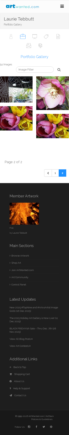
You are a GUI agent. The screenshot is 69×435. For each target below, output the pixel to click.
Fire (11, 228)
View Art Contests (20, 346)
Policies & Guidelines (41, 419)
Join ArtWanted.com (22, 270)
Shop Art (16, 262)
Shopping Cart (20, 374)
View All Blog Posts (21, 339)
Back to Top (18, 367)
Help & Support (20, 388)
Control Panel (18, 284)
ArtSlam (50, 416)
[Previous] (48, 173)
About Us (17, 381)
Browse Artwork (20, 255)
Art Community (19, 277)
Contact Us (18, 395)
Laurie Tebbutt (20, 233)
